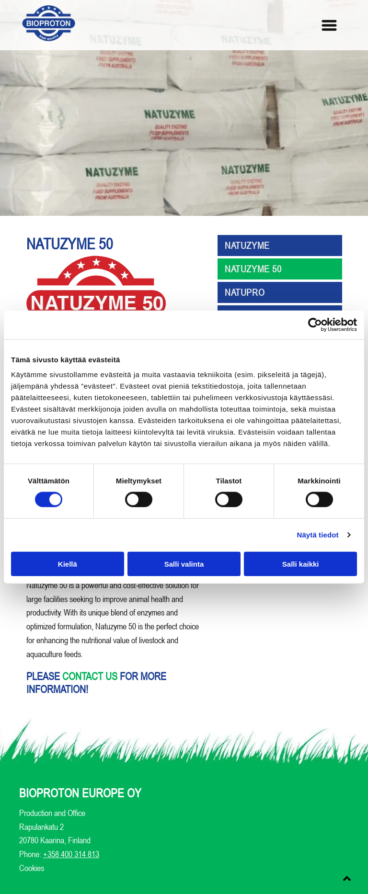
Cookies (31, 867)
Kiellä (67, 563)
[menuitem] (280, 246)
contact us (89, 676)
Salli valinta (184, 563)
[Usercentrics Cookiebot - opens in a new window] (315, 325)
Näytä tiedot (318, 535)
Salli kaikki (300, 563)
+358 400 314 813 (71, 854)
